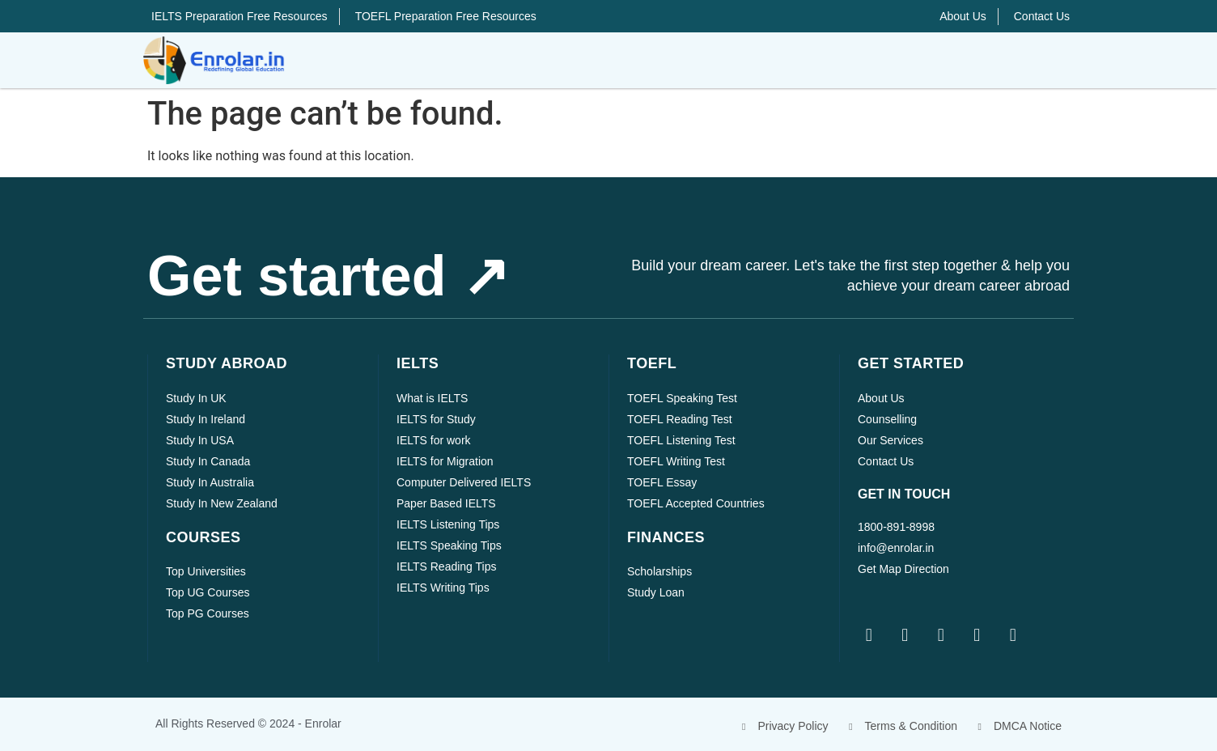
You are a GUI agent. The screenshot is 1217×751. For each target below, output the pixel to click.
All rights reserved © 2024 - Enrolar (248, 723)
